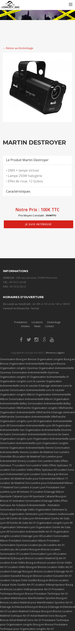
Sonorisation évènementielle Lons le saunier (37, 390)
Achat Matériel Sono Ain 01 (25, 620)
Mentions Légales (55, 352)
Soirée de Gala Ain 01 (23, 522)
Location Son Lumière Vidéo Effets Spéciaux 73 (43, 465)
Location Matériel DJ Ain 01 (50, 558)
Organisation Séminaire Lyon (26, 514)
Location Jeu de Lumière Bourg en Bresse (25, 549)
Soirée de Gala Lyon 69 (24, 518)
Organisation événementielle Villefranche (25, 412)
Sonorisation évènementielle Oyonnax (35, 372)
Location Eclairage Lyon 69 (26, 536)
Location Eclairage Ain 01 (58, 571)
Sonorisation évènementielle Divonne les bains (40, 434)
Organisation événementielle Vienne (31, 447)
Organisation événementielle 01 (49, 377)
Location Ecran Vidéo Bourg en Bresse (23, 562)
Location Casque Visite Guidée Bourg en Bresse (29, 580)
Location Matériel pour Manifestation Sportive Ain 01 (41, 602)
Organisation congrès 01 (15, 377)
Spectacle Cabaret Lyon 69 (16, 496)
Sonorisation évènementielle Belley (49, 403)
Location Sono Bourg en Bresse (49, 474)
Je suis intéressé (38, 224)
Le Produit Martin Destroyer (27, 160)
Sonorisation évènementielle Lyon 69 (32, 425)
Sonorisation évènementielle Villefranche (40, 416)
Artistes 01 (26, 491)
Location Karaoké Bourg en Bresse (21, 576)
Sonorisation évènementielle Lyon (21, 443)
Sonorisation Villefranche (15, 408)
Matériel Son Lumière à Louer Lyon (24, 487)
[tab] (37, 160)
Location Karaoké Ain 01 (57, 576)
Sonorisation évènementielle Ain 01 (31, 531)
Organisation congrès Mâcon (17, 394)
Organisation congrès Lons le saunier (22, 381)
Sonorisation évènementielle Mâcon (31, 399)
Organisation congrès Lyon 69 (18, 421)
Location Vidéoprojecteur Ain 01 (32, 589)
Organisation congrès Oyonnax (19, 368)
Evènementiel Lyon (17, 474)
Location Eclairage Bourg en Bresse (21, 571)
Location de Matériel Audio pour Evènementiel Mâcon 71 (34, 478)
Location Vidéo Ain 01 (60, 567)
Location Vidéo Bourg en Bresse (27, 567)
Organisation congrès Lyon (16, 438)
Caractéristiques (18, 191)
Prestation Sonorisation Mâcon (27, 540)
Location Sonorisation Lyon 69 (38, 554)
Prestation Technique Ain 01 (51, 593)
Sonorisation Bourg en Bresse (18, 359)
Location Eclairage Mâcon (48, 491)
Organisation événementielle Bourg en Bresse (37, 363)
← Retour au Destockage (18, 48)
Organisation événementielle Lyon (54, 438)
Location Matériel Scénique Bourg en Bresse (34, 611)
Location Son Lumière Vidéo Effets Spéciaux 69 (28, 469)
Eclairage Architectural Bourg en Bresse (24, 607)
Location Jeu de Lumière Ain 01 (46, 545)
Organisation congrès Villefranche (52, 408)
